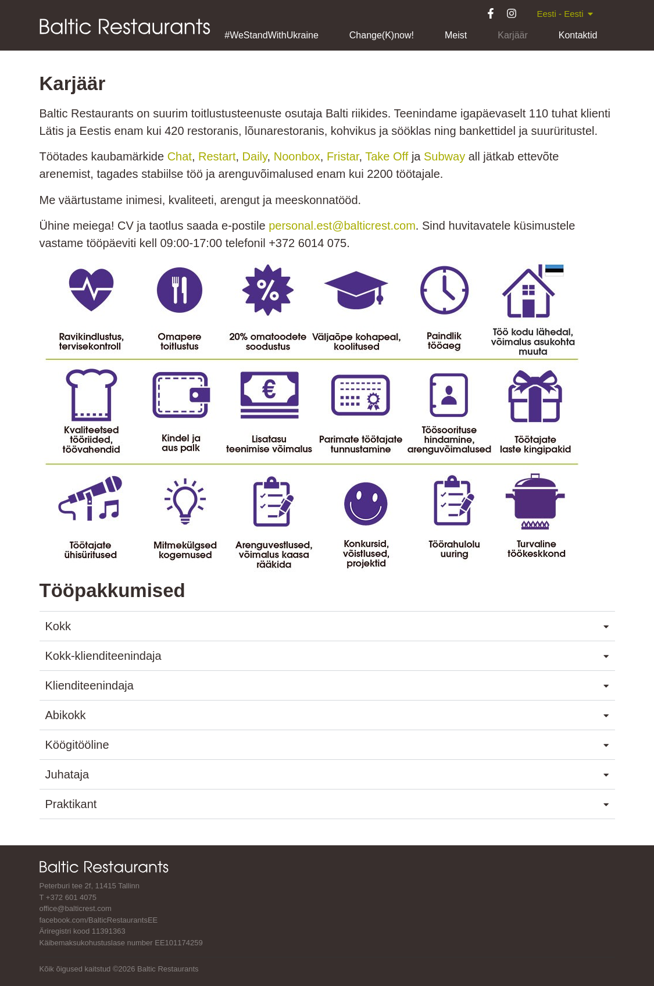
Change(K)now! (381, 35)
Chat (179, 156)
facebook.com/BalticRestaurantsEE (99, 920)
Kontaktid (578, 35)
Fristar (343, 156)
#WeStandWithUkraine (271, 35)
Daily (254, 156)
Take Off (386, 156)
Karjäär (513, 35)
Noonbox (297, 156)
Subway (444, 156)
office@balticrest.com (76, 908)
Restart (216, 156)
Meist (456, 35)
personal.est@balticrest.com (342, 225)
